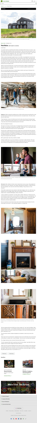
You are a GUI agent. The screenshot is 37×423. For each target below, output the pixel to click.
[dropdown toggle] (5, 6)
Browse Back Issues (24, 389)
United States (18, 408)
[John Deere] (5, 1)
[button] (11, 419)
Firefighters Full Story (26, 374)
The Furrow (4, 353)
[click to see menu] (36, 1)
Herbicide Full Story (7, 375)
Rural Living (11, 353)
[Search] (18, 3)
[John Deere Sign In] (34, 1)
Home (2, 6)
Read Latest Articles (13, 389)
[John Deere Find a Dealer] (32, 1)
